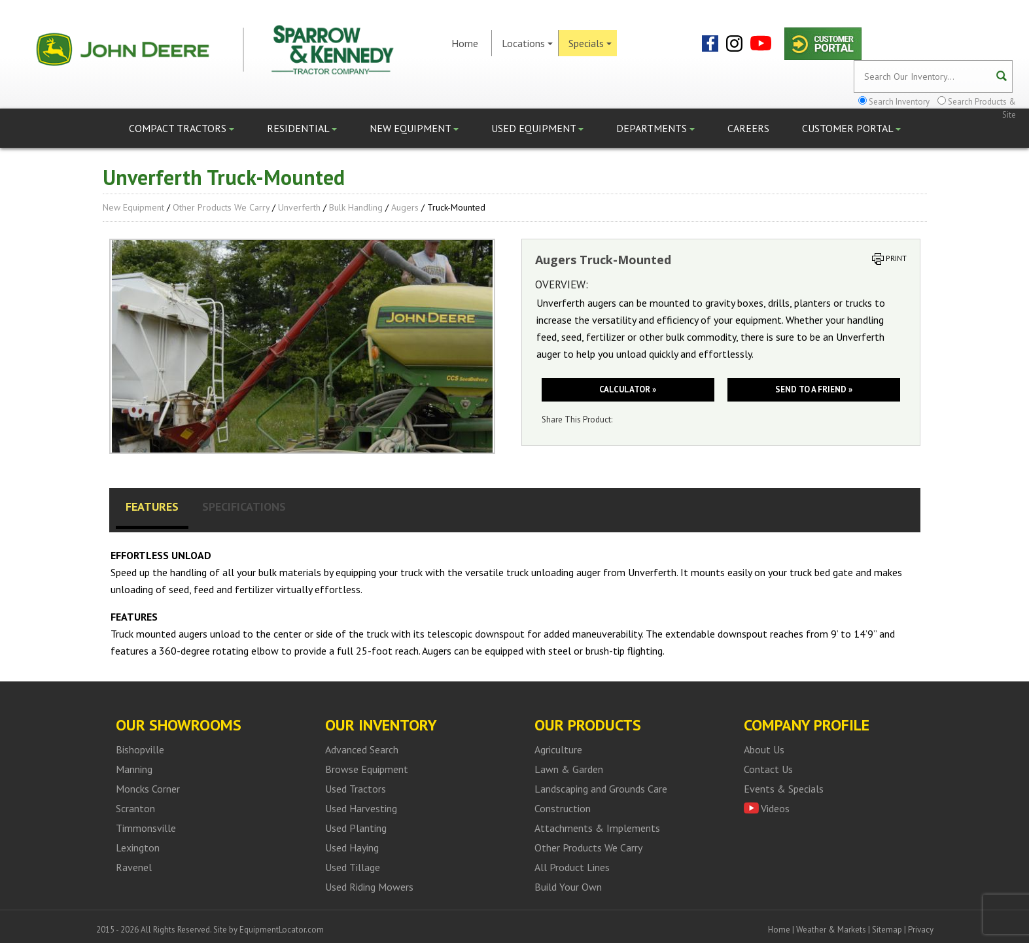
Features (152, 506)
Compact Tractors (181, 128)
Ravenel (134, 867)
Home (464, 43)
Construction (562, 808)
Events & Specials (784, 788)
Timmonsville (146, 827)
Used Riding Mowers (369, 886)
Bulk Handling (356, 207)
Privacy (920, 929)
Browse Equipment (366, 769)
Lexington (138, 847)
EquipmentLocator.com (281, 929)
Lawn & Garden (568, 769)
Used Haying (352, 847)
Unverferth (299, 207)
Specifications (244, 506)
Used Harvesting (361, 808)
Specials (590, 43)
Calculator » (627, 389)
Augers (405, 207)
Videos (775, 808)
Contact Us (768, 769)
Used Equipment (537, 128)
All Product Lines (572, 867)
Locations (527, 43)
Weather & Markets (831, 929)
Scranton (135, 808)
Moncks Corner (148, 788)
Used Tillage (352, 867)
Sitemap (887, 929)
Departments (655, 128)
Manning (134, 769)
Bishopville (140, 749)
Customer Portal (851, 128)
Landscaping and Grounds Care (600, 788)
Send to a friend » (813, 389)
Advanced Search (361, 749)
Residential (302, 128)
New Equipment (414, 128)
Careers (748, 128)
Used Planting (356, 827)
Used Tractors (355, 788)
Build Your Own (568, 886)
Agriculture (558, 749)
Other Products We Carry (221, 207)
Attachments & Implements (597, 827)
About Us (764, 749)
